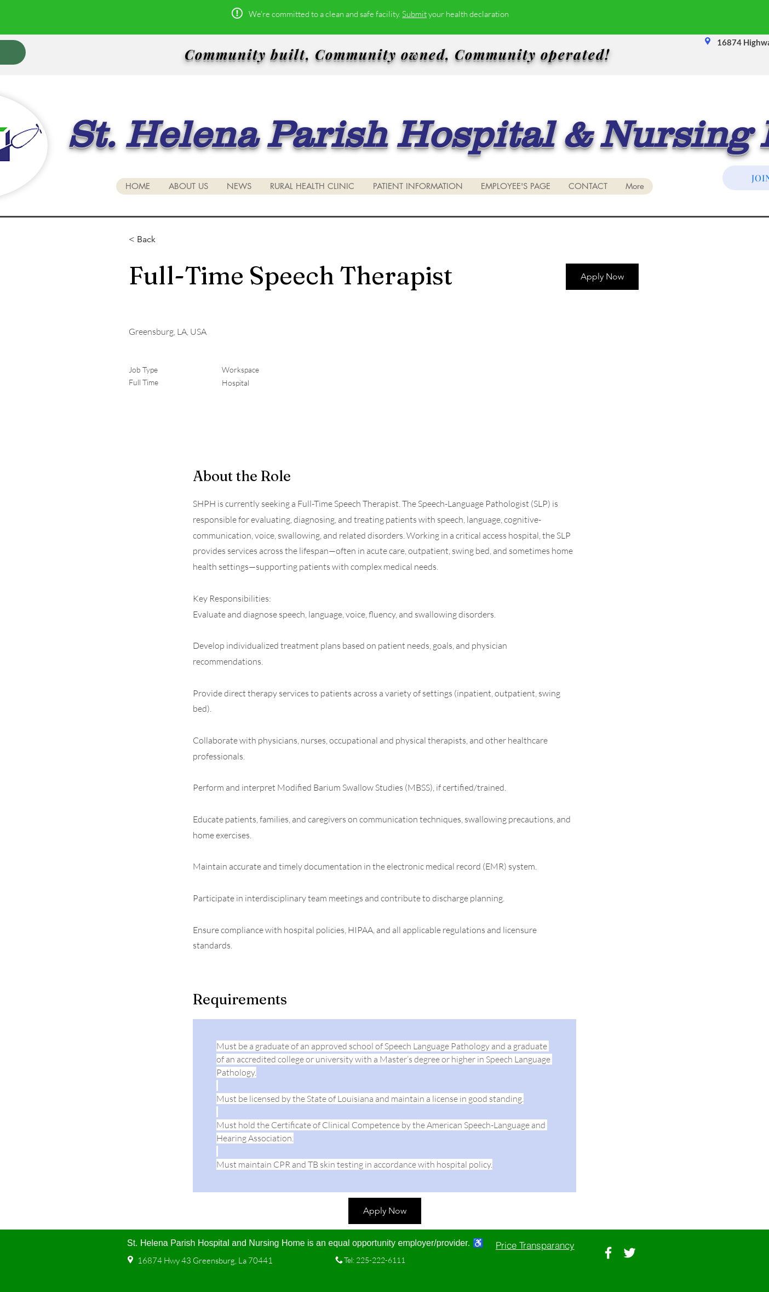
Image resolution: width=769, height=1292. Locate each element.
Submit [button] (414, 14)
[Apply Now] (602, 277)
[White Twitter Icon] (630, 1253)
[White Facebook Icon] (608, 1253)
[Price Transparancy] (534, 1245)
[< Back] (167, 239)
